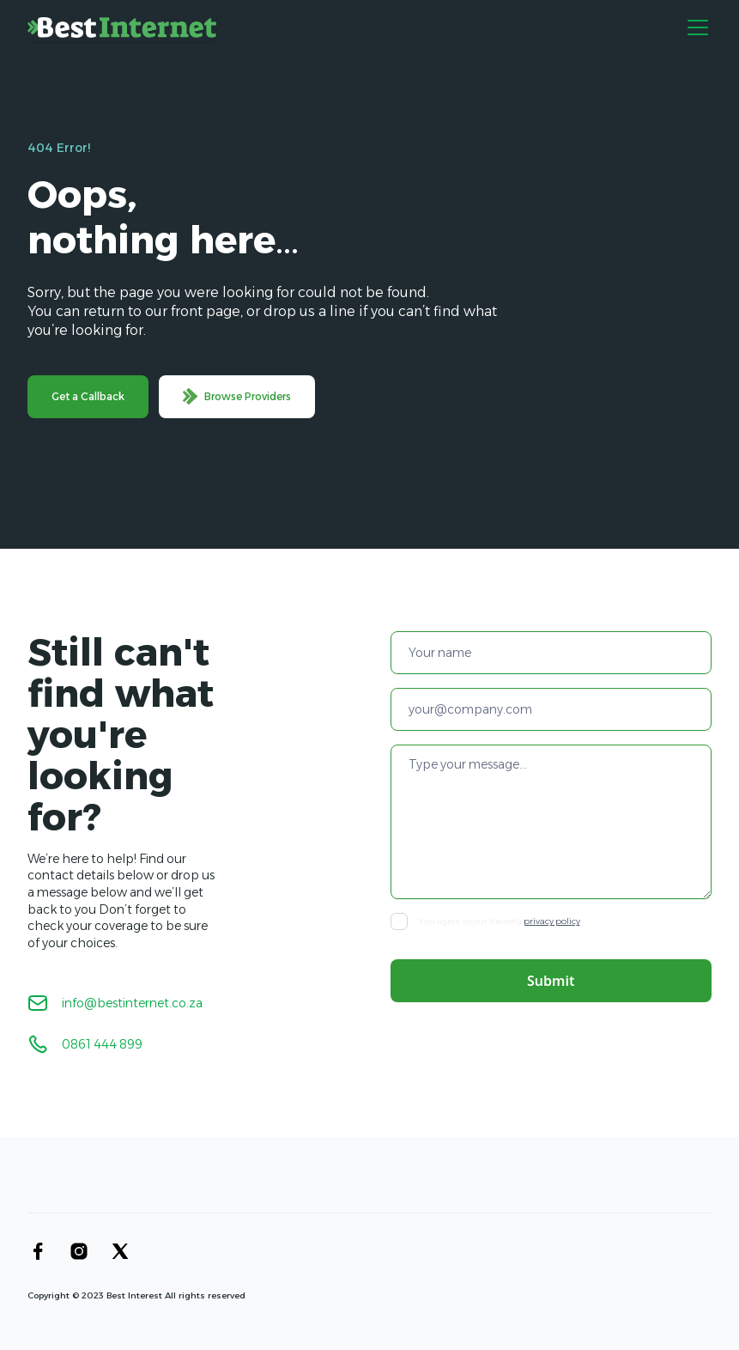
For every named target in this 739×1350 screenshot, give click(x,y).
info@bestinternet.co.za (132, 1003)
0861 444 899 (102, 1044)
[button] (694, 27)
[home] (121, 27)
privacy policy (552, 921)
